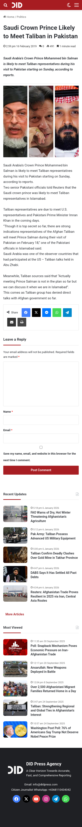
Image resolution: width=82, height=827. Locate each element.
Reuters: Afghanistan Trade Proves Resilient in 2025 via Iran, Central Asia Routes (54, 596)
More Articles (14, 614)
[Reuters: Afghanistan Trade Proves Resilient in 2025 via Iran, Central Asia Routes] (15, 593)
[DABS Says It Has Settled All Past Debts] (15, 574)
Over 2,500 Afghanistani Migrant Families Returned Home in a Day (53, 689)
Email (7, 430)
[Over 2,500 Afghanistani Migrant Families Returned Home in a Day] (15, 688)
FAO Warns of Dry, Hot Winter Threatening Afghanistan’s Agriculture (50, 517)
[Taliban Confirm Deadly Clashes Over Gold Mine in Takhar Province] (15, 555)
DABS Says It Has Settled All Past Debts (54, 575)
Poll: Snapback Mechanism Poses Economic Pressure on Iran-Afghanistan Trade (54, 650)
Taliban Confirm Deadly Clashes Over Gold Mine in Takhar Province (54, 555)
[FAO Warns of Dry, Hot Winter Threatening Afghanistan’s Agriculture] (15, 514)
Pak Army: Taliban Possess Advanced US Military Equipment (53, 536)
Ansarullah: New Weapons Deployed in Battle (48, 670)
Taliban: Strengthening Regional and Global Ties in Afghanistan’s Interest (52, 711)
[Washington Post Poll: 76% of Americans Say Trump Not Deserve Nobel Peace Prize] (15, 729)
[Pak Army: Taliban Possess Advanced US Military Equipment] (15, 535)
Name (8, 411)
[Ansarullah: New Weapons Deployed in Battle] (15, 669)
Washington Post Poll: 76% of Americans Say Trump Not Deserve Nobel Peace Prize (54, 732)
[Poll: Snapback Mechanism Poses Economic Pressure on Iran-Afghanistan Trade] (15, 647)
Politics (21, 16)
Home (8, 16)
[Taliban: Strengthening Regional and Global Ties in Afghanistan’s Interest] (15, 708)
